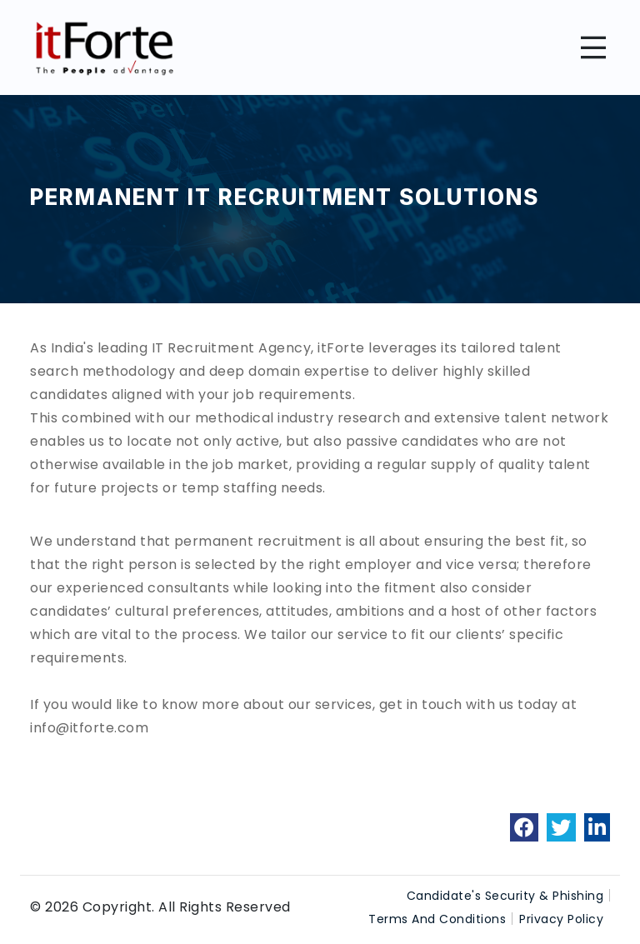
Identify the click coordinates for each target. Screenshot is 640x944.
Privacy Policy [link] (561, 919)
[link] (524, 827)
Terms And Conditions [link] (437, 919)
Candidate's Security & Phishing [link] (505, 895)
